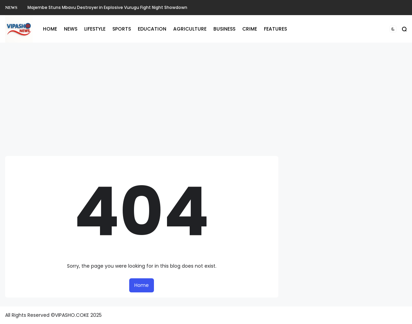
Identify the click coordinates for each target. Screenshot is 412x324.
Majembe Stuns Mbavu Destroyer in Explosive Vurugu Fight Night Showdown (107, 7)
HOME (50, 28)
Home (141, 285)
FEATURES (275, 28)
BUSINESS (224, 28)
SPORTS (121, 28)
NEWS (11, 7)
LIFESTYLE (94, 28)
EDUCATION (152, 28)
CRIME (249, 28)
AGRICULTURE (190, 28)
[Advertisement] (206, 99)
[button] (393, 29)
